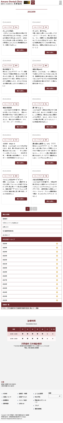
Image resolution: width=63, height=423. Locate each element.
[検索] (59, 398)
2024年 (5, 254)
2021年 (5, 266)
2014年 (5, 294)
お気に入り (5, 229)
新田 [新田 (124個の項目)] (20, 310)
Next (35, 211)
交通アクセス (23, 399)
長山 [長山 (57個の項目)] (31, 310)
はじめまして (6, 237)
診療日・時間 (23, 395)
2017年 (5, 282)
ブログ (37, 407)
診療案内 (6, 402)
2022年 (5, 262)
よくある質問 (39, 395)
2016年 (5, 286)
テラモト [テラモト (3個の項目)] (4, 310)
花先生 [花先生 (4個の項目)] (27, 310)
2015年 (5, 290)
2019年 (5, 274)
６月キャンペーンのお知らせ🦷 (11, 225)
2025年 (5, 250)
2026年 (5, 245)
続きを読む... (21, 50)
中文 (28, 3)
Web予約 (37, 399)
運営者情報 (38, 411)
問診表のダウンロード (40, 403)
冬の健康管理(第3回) (8, 233)
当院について (7, 399)
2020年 (5, 270)
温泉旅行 (5, 221)
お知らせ (21, 405)
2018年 (5, 278)
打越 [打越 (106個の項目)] (17, 310)
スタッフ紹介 (23, 402)
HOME (5, 395)
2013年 (5, 298)
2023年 (5, 258)
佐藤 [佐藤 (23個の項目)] (11, 310)
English (27, 1)
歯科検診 (6, 405)
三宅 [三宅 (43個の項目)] (8, 310)
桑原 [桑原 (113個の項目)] (23, 310)
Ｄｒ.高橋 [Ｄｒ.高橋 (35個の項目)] (35, 310)
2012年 (5, 302)
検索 (50, 395)
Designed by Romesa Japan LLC (14, 420)
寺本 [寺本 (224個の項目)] (14, 310)
